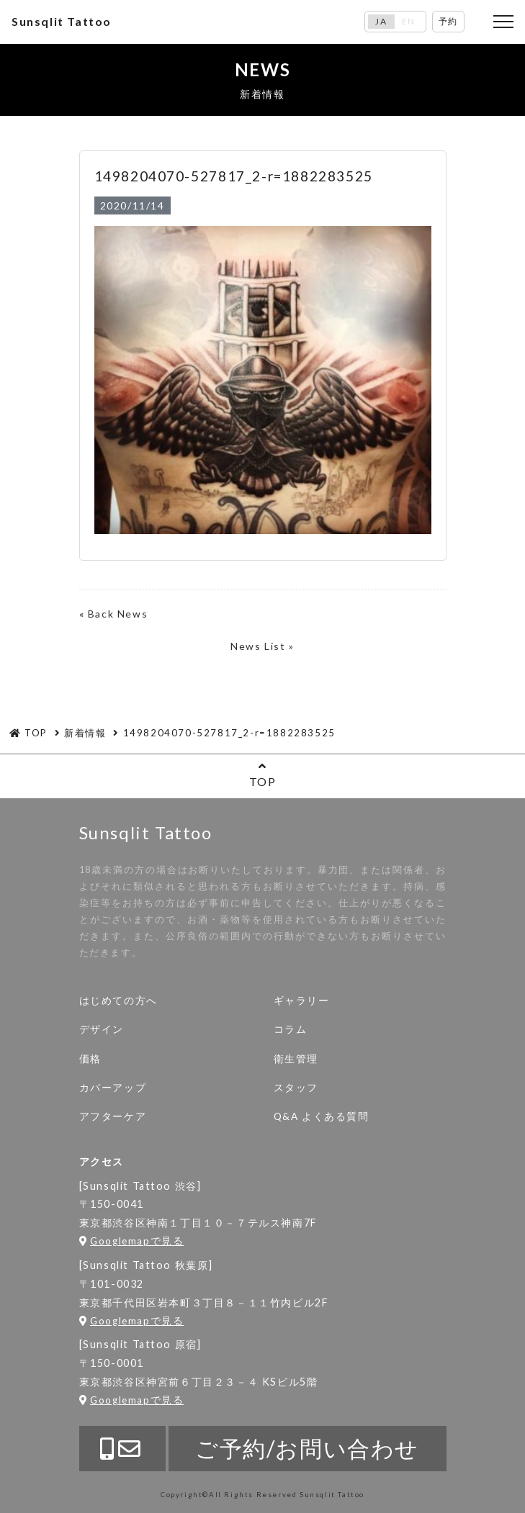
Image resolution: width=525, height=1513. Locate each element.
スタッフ (296, 1087)
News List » (262, 646)
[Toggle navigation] (503, 21)
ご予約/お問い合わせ (307, 1448)
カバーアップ (113, 1087)
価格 (90, 1059)
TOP (262, 774)
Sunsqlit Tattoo (62, 21)
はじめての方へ (118, 1000)
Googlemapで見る (131, 1241)
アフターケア (113, 1116)
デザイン (101, 1029)
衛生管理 (296, 1059)
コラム (291, 1029)
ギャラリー (302, 1000)
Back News (118, 614)
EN (409, 21)
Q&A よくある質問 (321, 1116)
